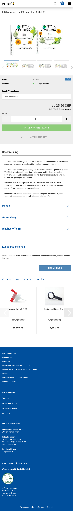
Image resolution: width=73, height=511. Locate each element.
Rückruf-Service (10, 382)
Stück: (4, 114)
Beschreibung (10, 152)
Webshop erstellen (27, 507)
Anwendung (9, 217)
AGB (6, 374)
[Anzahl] (36, 119)
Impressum (8, 357)
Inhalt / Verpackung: (10, 91)
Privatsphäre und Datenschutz (16, 378)
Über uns (5, 399)
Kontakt (7, 362)
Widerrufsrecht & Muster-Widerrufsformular (20, 370)
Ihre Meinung (55, 268)
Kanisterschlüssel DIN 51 (55, 309)
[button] (6, 119)
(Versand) (45, 84)
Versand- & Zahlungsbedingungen (17, 366)
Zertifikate (6, 413)
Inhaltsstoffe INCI (12, 228)
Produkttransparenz (10, 408)
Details (6, 205)
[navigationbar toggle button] (69, 3)
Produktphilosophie (9, 403)
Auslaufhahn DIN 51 (18, 309)
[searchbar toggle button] (55, 3)
